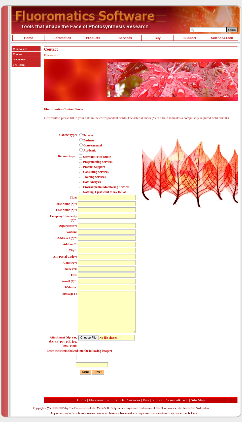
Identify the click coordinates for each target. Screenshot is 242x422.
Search (232, 29)
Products (93, 38)
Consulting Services (94, 172)
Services (125, 38)
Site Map (198, 400)
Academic (87, 150)
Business (86, 140)
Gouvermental (90, 145)
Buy (157, 38)
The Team (19, 64)
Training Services (92, 177)
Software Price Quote (95, 157)
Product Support (92, 167)
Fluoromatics (61, 38)
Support (190, 38)
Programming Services (96, 162)
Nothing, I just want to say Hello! (102, 192)
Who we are (20, 48)
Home (28, 38)
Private (86, 135)
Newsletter (19, 59)
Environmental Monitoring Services (104, 187)
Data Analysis (90, 182)
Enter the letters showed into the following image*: (92, 358)
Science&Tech (222, 38)
